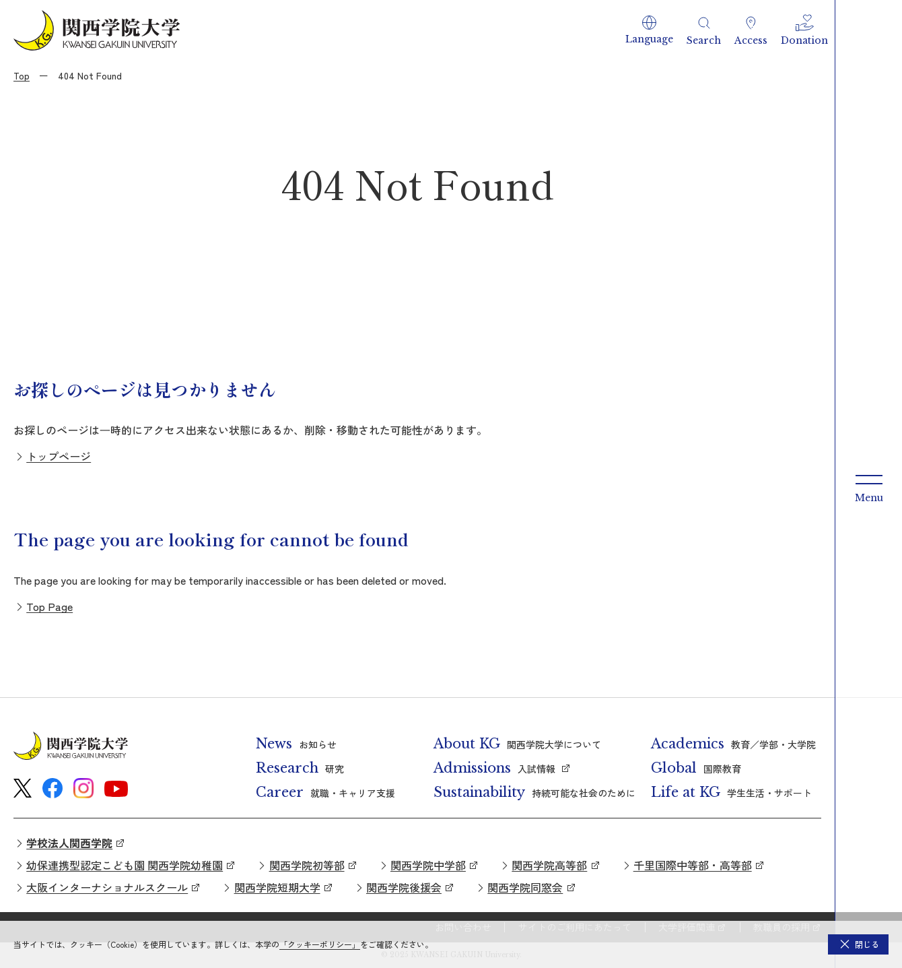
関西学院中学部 (428, 865)
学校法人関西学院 (69, 843)
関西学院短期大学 (277, 887)
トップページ (58, 456)
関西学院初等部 (307, 865)
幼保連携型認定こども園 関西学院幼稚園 (124, 865)
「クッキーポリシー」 (319, 944)
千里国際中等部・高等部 (692, 865)
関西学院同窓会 (525, 887)
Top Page (49, 606)
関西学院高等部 (549, 865)
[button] (649, 30)
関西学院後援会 (404, 887)
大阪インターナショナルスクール (107, 887)
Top (21, 75)
